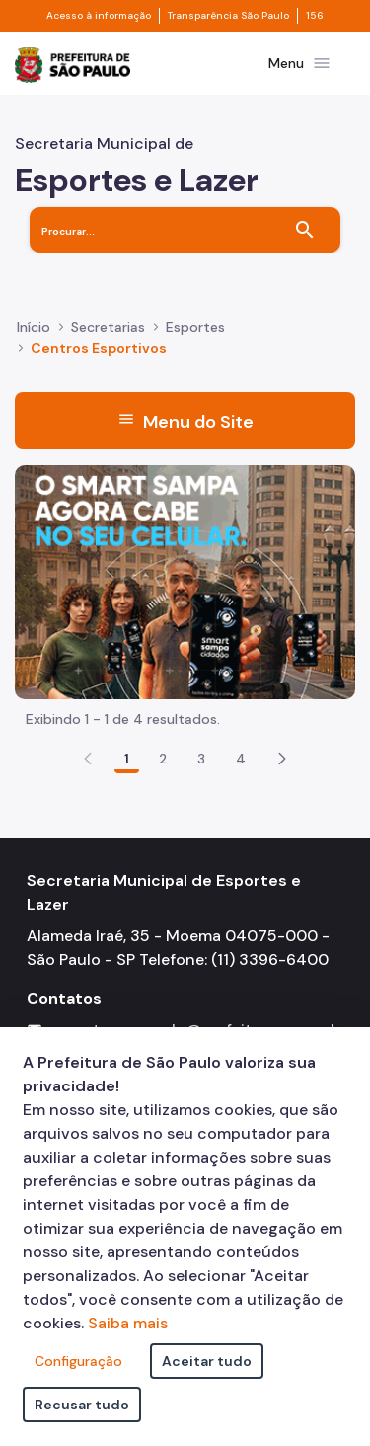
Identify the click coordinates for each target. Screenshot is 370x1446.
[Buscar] (305, 230)
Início (33, 327)
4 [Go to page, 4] (241, 758)
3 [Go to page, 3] (201, 758)
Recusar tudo (82, 1404)
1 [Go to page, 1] (126, 758)
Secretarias (108, 327)
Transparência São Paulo (228, 16)
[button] (282, 758)
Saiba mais (128, 1323)
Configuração (78, 1361)
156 (315, 16)
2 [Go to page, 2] (163, 758)
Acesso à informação (98, 16)
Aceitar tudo (207, 1361)
